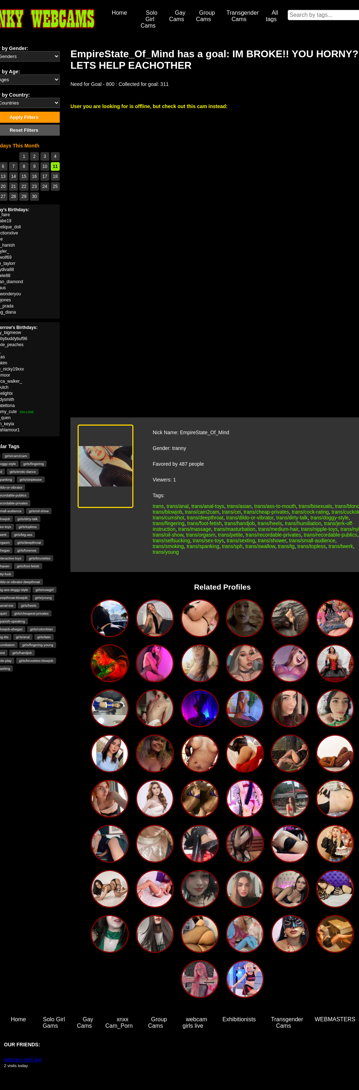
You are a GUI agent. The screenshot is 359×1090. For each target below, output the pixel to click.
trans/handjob (240, 523)
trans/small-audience (312, 540)
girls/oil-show (39, 511)
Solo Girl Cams (149, 19)
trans (158, 506)
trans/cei (231, 512)
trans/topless (311, 546)
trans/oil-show (168, 535)
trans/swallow (260, 546)
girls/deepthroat (29, 542)
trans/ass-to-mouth (275, 506)
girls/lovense (26, 550)
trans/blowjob (167, 512)
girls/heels (28, 605)
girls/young (43, 598)
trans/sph (232, 546)
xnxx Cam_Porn (119, 1022)
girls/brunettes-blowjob (36, 661)
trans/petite (230, 535)
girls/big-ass (23, 535)
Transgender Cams (242, 16)
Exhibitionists (239, 1019)
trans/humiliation (303, 523)
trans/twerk (341, 546)
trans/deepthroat (205, 517)
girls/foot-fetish (28, 566)
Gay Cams (177, 16)
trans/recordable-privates (273, 535)
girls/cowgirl (44, 590)
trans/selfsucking (171, 540)
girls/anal (23, 637)
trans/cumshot (168, 517)
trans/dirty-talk (292, 517)
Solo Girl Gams (54, 1022)
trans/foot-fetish (204, 523)
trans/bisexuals (315, 506)
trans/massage (194, 529)
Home (119, 13)
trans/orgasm (200, 535)
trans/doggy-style (329, 517)
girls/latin (44, 637)
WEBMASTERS (335, 1019)
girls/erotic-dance (23, 472)
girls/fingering (33, 464)
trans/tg (286, 546)
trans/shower (272, 540)
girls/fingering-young (37, 645)
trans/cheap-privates (266, 512)
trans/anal (177, 506)
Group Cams (205, 16)
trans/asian (239, 506)
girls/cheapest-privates (31, 613)
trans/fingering (169, 523)
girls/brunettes (39, 558)
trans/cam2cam (202, 512)
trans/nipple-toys (319, 529)
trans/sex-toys (208, 540)
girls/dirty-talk (28, 519)
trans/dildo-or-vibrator (249, 517)
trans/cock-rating (310, 512)
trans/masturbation (234, 529)
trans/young (166, 552)
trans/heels (269, 523)
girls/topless (28, 527)
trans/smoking (168, 546)
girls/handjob (21, 653)
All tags (272, 16)
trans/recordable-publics (330, 535)
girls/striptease (31, 479)
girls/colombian (41, 629)
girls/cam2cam (16, 456)
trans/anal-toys (207, 506)
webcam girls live (195, 1022)
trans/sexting (241, 540)
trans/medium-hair (278, 529)
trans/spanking (203, 546)
